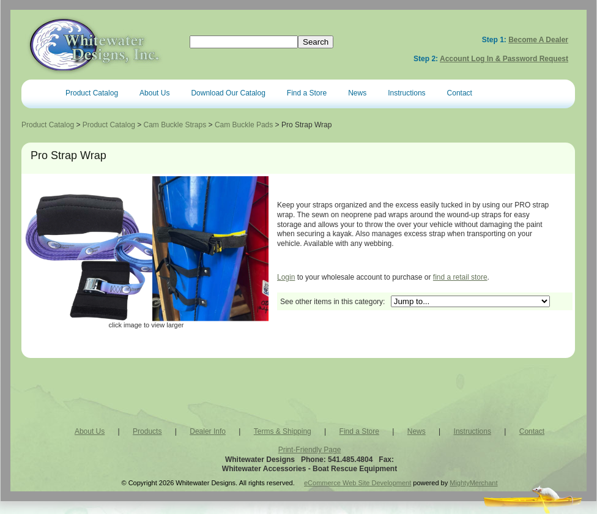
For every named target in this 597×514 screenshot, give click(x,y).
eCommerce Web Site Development (357, 482)
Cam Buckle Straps (175, 125)
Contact (459, 93)
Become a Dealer (538, 39)
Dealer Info (208, 431)
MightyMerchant (473, 482)
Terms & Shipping (282, 431)
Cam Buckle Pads (244, 125)
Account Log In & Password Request (504, 58)
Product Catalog (91, 93)
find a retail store (460, 277)
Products (147, 431)
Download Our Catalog (228, 93)
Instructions (406, 93)
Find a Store (307, 93)
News (357, 93)
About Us (154, 93)
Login (286, 277)
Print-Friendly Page (309, 449)
